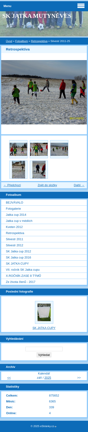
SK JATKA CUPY (17, 263)
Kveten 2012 (14, 227)
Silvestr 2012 (14, 245)
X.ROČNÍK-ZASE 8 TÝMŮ (23, 276)
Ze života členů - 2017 (20, 282)
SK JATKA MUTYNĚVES (36, 15)
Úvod (9, 41)
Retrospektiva (39, 41)
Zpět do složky (47, 185)
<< (9, 377)
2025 (47, 377)
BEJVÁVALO (14, 202)
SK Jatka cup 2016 (18, 257)
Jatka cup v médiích (19, 221)
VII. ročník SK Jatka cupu (23, 269)
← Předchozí (12, 185)
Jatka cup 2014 (16, 214)
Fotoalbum (21, 41)
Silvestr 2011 (14, 239)
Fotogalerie (13, 208)
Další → (79, 185)
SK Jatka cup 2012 (18, 251)
